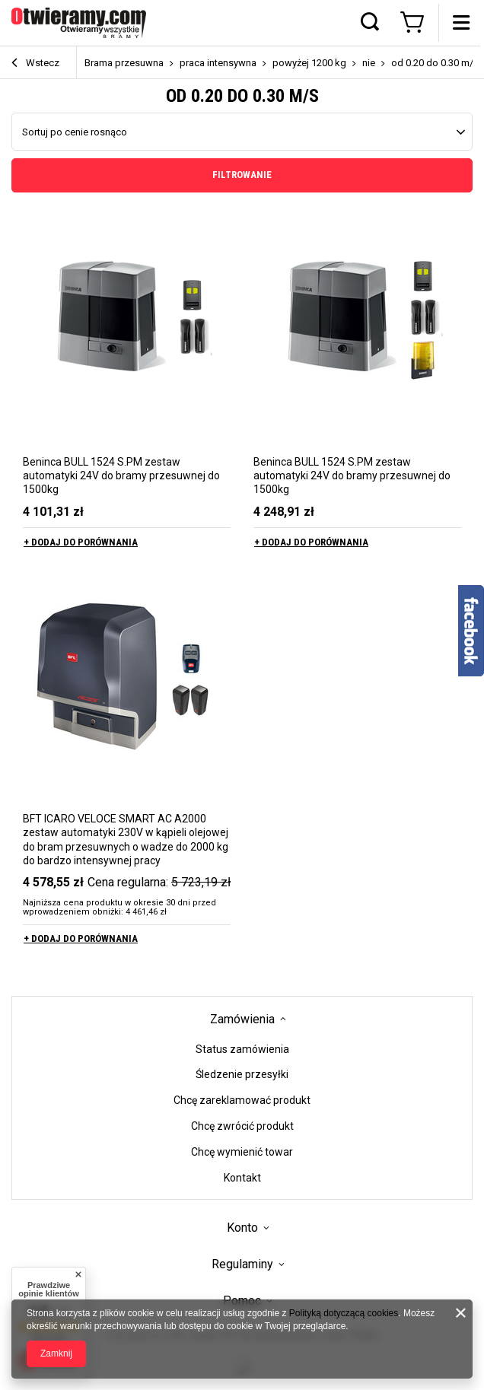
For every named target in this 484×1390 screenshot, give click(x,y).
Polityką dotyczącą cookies (343, 1313)
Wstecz (35, 64)
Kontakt (242, 1178)
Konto (242, 1227)
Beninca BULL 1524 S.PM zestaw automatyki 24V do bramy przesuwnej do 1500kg (121, 475)
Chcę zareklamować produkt (242, 1100)
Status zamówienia (242, 1049)
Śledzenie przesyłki (242, 1074)
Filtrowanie (242, 174)
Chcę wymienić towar (242, 1152)
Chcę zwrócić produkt (242, 1126)
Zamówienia (242, 1019)
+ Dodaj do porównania (81, 542)
